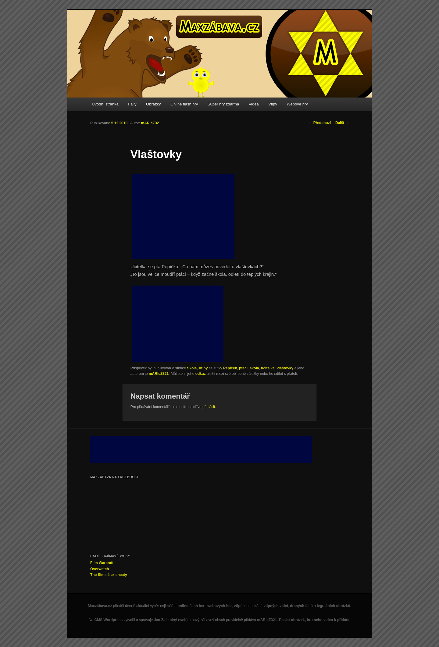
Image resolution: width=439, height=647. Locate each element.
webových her (219, 606)
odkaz (200, 373)
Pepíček (230, 368)
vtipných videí (275, 606)
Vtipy (272, 104)
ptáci (243, 368)
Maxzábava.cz (100, 606)
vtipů (238, 606)
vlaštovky (285, 368)
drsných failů (301, 606)
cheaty (121, 575)
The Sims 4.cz (102, 575)
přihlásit (208, 407)
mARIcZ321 (151, 123)
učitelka (268, 368)
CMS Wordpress (109, 620)
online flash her (191, 606)
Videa (254, 104)
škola (254, 368)
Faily (132, 104)
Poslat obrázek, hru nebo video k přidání (314, 620)
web (182, 620)
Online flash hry (184, 104)
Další (342, 123)
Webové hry (297, 104)
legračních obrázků (333, 606)
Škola (192, 368)
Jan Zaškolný (165, 620)
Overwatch (99, 569)
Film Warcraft (101, 563)
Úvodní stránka (105, 104)
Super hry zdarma (223, 104)
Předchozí (320, 123)
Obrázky (153, 104)
